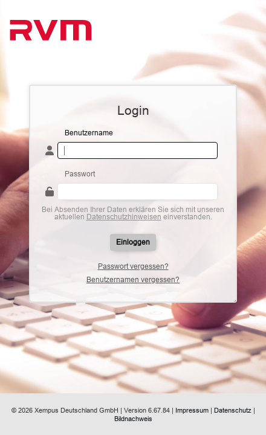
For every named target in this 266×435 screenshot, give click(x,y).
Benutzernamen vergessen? (133, 279)
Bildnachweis (133, 418)
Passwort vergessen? (133, 266)
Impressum (192, 410)
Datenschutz (232, 410)
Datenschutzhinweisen (123, 216)
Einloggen (133, 241)
